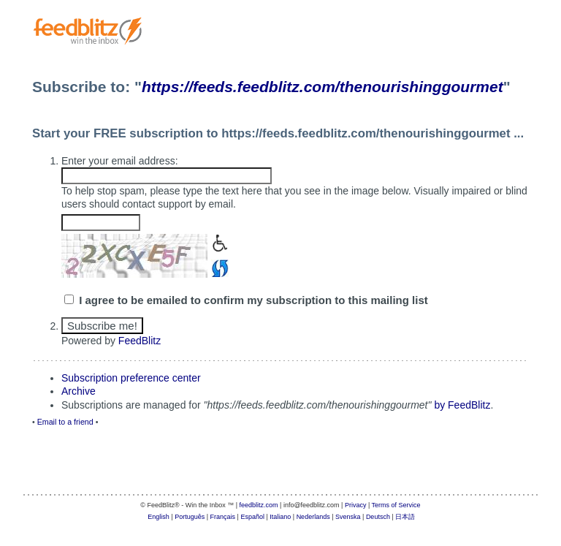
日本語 (405, 516)
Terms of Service (396, 505)
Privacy (356, 505)
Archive (78, 391)
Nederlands (313, 516)
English (158, 516)
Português (190, 516)
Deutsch (378, 516)
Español (252, 516)
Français (223, 516)
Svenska (348, 516)
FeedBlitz (139, 340)
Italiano (280, 516)
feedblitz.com (259, 505)
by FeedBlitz (462, 405)
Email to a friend (65, 421)
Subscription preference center (131, 378)
